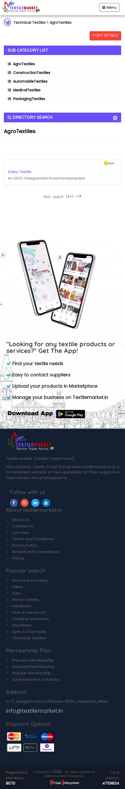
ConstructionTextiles (31, 72)
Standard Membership (33, 666)
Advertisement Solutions (35, 679)
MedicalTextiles (26, 90)
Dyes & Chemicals (29, 631)
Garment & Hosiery (30, 580)
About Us (20, 519)
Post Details (105, 35)
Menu (109, 7)
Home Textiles (25, 599)
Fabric (17, 586)
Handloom (22, 606)
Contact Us (23, 526)
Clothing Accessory (30, 618)
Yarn (16, 593)
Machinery (21, 625)
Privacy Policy (24, 545)
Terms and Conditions (33, 539)
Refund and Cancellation (35, 551)
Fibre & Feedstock (29, 612)
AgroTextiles (24, 64)
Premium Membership (33, 660)
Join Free (20, 532)
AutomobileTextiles (30, 81)
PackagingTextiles (29, 98)
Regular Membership (31, 673)
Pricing (18, 558)
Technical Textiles (29, 638)
